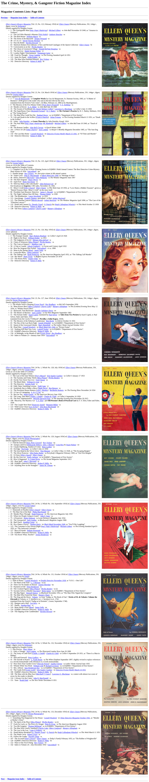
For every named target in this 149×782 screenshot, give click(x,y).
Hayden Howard (32, 43)
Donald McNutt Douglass (48, 49)
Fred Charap (40, 380)
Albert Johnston (33, 252)
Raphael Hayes (42, 115)
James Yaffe (38, 250)
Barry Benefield (44, 325)
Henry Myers (33, 180)
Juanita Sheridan (44, 585)
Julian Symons (55, 117)
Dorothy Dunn (33, 736)
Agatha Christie (56, 664)
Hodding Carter (29, 522)
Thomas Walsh (45, 194)
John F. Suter (45, 516)
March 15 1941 (62, 134)
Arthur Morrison (58, 198)
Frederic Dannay (31, 198)
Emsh (27, 576)
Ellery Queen (64, 24)
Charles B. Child (50, 396)
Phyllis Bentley (37, 47)
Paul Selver (53, 315)
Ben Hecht (50, 321)
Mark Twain (27, 257)
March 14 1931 (71, 670)
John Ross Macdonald (48, 407)
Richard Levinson (52, 666)
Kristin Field (30, 384)
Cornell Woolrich (37, 134)
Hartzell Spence (32, 593)
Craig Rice (60, 445)
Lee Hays (33, 603)
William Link (38, 666)
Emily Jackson (32, 457)
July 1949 (50, 176)
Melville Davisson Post (41, 398)
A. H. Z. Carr (36, 392)
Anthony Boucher (55, 34)
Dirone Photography (20, 300)
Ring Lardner (47, 447)
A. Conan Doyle (34, 459)
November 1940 (54, 524)
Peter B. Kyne (50, 724)
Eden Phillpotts (41, 178)
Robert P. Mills (35, 61)
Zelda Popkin (32, 57)
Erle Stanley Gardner (54, 376)
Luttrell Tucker (42, 329)
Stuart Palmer (71, 445)
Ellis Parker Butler (36, 453)
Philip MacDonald (39, 512)
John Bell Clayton (36, 128)
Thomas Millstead (34, 726)
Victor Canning (34, 55)
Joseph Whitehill (44, 323)
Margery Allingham (54, 209)
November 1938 (53, 581)
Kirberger (21, 26)
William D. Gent (33, 382)
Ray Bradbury (51, 304)
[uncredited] (31, 171)
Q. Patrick (48, 204)
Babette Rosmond (33, 530)
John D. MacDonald (31, 176)
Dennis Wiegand (40, 39)
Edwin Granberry (34, 246)
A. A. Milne (32, 107)
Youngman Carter (43, 53)
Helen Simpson (29, 518)
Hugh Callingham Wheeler (65, 204)
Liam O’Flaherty (36, 730)
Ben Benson (53, 388)
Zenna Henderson (42, 535)
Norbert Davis (35, 524)
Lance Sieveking (35, 196)
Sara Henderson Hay (32, 668)
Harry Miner (27, 649)
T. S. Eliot (39, 401)
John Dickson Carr (47, 184)
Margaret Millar (52, 405)
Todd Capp (42, 386)
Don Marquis (45, 451)
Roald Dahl (24, 680)
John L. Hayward (30, 461)
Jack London (43, 130)
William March (32, 37)
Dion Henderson (33, 587)
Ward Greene (28, 394)
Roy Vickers (44, 59)
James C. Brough (46, 192)
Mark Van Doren (29, 182)
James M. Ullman (46, 465)
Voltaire (35, 597)
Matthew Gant (37, 244)
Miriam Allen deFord (40, 240)
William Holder (34, 238)
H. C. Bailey (51, 111)
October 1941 (75, 718)
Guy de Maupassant (22, 99)
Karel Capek (33, 315)
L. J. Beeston (35, 583)
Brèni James (46, 591)
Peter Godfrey (33, 658)
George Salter (18, 94)
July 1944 (47, 327)
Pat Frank (25, 449)
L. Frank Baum (36, 660)
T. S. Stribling (65, 105)
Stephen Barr (26, 605)
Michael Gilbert (55, 30)
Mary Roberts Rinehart (37, 236)
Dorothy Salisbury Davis (44, 311)
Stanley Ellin (33, 259)
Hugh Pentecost (33, 254)
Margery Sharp (44, 595)
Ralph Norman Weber (33, 51)
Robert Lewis (32, 734)
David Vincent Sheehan (31, 41)
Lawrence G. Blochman (63, 109)
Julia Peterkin (24, 121)
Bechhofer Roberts (56, 390)
